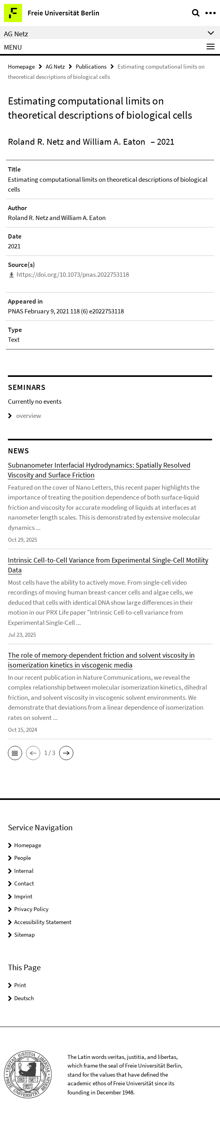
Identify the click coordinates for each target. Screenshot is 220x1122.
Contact (24, 883)
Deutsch (24, 998)
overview (24, 415)
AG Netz (55, 66)
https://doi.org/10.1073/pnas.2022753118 (73, 274)
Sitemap (24, 934)
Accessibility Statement (42, 922)
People (22, 857)
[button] (15, 753)
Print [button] (20, 985)
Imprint (23, 896)
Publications (91, 66)
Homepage (21, 66)
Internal (24, 870)
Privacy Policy (31, 909)
